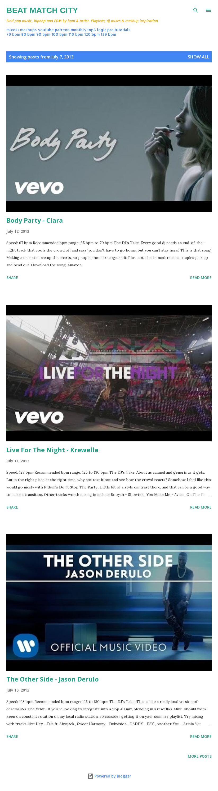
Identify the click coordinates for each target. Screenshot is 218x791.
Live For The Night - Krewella (52, 449)
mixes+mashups (21, 30)
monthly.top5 (83, 30)
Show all (198, 57)
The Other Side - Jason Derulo (52, 679)
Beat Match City (42, 10)
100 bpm (59, 34)
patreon (62, 30)
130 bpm (108, 34)
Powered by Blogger (109, 776)
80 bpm (28, 34)
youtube (46, 30)
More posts (200, 756)
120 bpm (92, 34)
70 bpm (13, 34)
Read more (201, 277)
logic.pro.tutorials (114, 30)
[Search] (196, 9)
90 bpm (43, 34)
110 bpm (75, 34)
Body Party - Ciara (34, 220)
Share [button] (12, 277)
